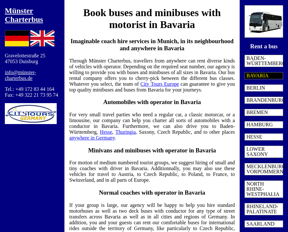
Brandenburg (264, 100)
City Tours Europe (159, 84)
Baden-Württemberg (264, 60)
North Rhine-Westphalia (262, 189)
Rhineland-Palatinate (262, 209)
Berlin (255, 88)
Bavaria (257, 75)
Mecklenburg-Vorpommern (264, 169)
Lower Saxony (257, 151)
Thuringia (125, 132)
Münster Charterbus (24, 15)
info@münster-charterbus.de (20, 75)
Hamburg (259, 124)
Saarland (260, 224)
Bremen (257, 112)
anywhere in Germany (92, 137)
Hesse (254, 137)
